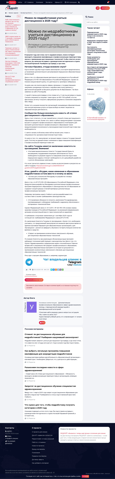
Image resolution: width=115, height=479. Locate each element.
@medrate (8, 444)
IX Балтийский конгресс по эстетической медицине (96, 117)
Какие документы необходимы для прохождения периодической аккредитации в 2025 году (97, 59)
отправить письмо (11, 439)
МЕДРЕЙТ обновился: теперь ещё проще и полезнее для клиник (82, 434)
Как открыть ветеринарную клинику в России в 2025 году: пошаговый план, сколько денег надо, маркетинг (96, 68)
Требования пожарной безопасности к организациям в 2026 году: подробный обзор (96, 78)
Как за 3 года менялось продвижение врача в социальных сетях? (12, 79)
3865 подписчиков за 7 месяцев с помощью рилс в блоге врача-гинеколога (13, 39)
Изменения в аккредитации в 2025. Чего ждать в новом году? (97, 42)
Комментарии (31, 275)
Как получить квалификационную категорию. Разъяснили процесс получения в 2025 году (96, 50)
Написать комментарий (34, 280)
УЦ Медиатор (30, 346)
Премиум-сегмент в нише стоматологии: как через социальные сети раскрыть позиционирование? (13, 51)
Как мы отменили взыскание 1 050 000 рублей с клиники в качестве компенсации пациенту (12, 65)
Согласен (85, 476)
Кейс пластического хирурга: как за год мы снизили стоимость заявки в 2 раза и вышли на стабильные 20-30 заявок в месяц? (12, 25)
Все (19, 16)
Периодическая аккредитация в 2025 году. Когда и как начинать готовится (96, 35)
